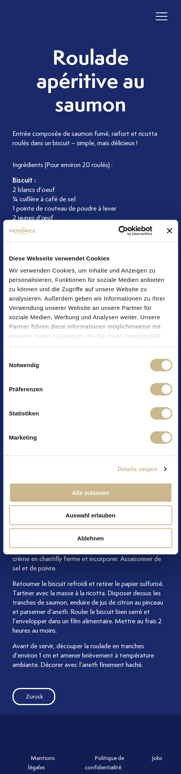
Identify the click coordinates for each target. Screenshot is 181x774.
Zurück (27, 696)
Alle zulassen (90, 492)
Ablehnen (90, 538)
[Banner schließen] (169, 231)
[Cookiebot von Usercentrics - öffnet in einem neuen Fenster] (118, 231)
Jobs (157, 758)
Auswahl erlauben (90, 515)
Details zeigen (137, 469)
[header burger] (161, 16)
